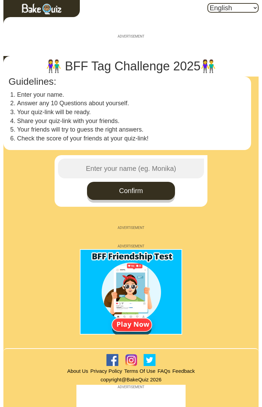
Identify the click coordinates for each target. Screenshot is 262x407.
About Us (77, 371)
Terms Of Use (140, 371)
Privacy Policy (106, 371)
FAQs (164, 371)
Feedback (183, 371)
